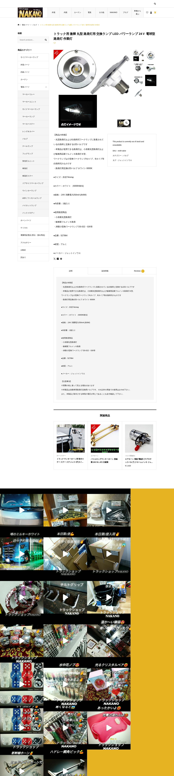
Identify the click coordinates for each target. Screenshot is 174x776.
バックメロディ (28, 213)
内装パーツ (25, 72)
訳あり (23, 257)
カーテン (77, 12)
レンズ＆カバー (28, 131)
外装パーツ (25, 65)
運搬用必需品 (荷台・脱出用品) (33, 235)
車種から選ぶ (137, 12)
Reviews (139, 271)
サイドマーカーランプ (29, 57)
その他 (101, 12)
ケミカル (24, 228)
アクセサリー (26, 243)
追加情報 (104, 271)
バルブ (125, 155)
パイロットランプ (29, 205)
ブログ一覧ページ (65, 750)
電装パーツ (25, 87)
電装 (89, 12)
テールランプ (27, 146)
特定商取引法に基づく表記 (102, 754)
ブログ (125, 12)
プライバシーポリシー (101, 750)
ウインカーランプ (29, 191)
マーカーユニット (29, 102)
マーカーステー (28, 124)
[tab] (71, 270)
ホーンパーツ (26, 220)
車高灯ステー (27, 176)
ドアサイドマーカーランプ (32, 183)
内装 (65, 12)
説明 (70, 271)
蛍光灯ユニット (28, 161)
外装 (53, 12)
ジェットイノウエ (125, 160)
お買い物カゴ (63, 754)
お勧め (23, 250)
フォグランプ (27, 154)
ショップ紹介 (97, 745)
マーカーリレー (28, 94)
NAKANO (113, 12)
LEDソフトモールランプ (31, 198)
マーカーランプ (28, 117)
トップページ (63, 745)
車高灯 (25, 168)
